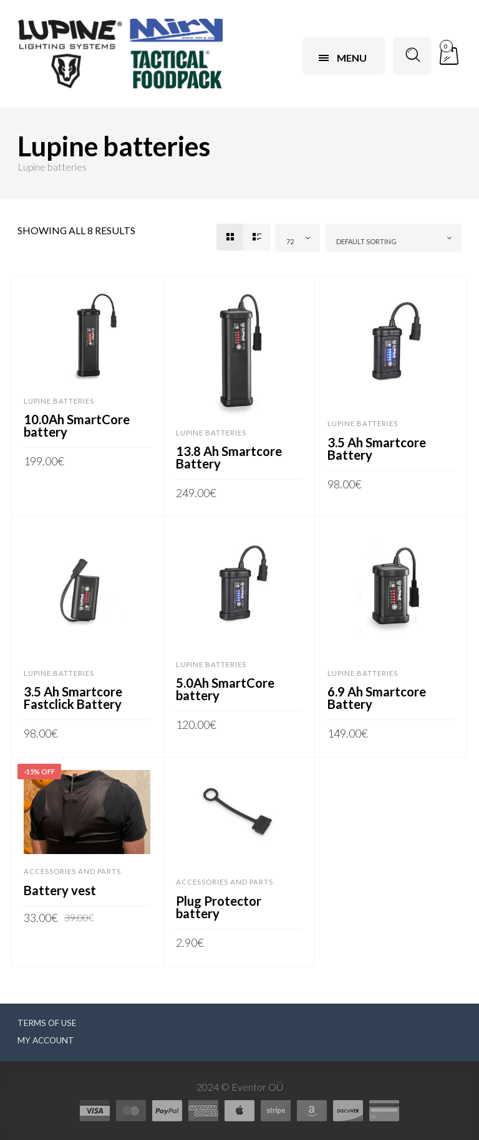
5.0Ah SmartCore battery (225, 689)
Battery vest (60, 890)
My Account (45, 1040)
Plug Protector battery (218, 907)
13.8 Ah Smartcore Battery (229, 457)
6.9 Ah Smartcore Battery (376, 697)
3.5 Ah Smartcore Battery (376, 448)
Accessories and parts (72, 871)
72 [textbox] (290, 241)
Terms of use (46, 1023)
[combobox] (297, 238)
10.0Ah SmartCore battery (77, 425)
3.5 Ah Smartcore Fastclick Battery (73, 697)
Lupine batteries (59, 401)
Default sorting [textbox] (366, 241)
